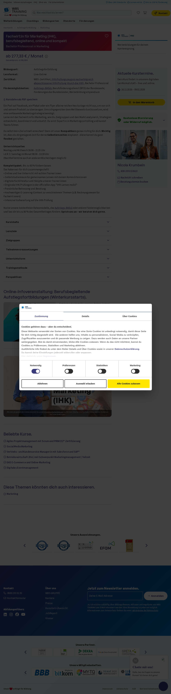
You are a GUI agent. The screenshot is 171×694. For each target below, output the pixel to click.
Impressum (49, 356)
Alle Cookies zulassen (128, 383)
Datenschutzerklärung (127, 349)
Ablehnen (42, 383)
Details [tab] (85, 316)
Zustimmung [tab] (41, 316)
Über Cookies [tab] (130, 316)
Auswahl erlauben (85, 383)
